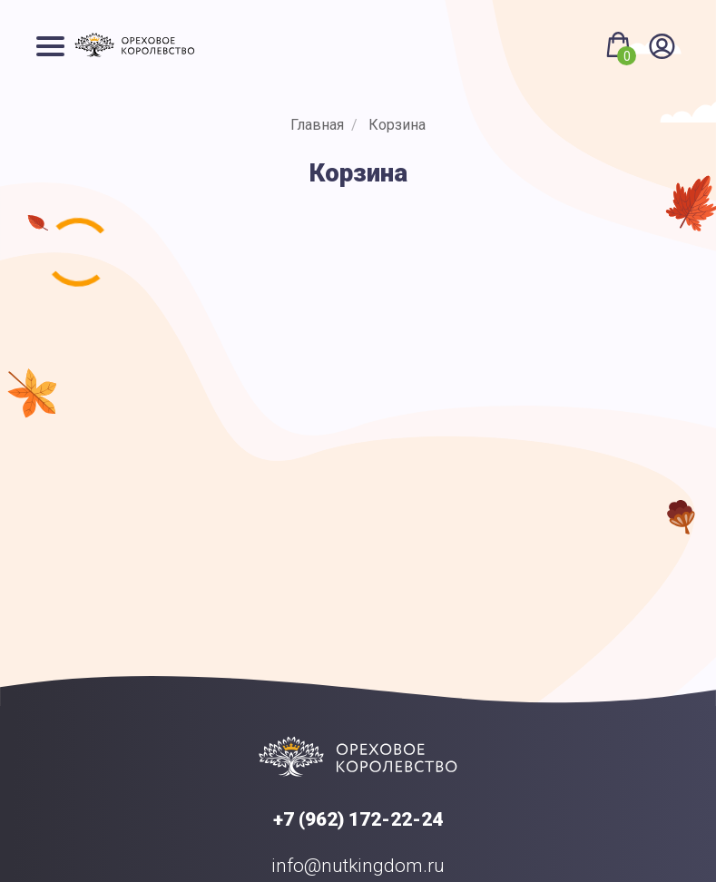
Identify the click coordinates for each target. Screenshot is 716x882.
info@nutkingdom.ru (358, 866)
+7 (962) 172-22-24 (358, 819)
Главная (317, 124)
